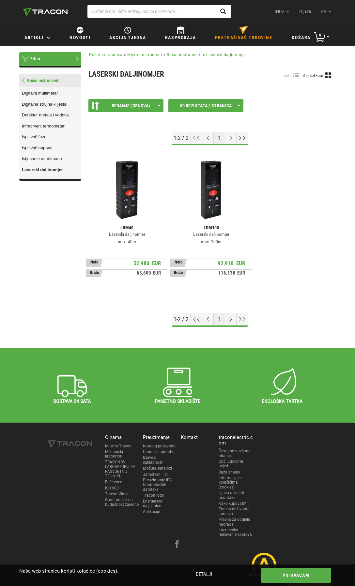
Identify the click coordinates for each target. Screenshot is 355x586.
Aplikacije (151, 511)
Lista (287, 75)
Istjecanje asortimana (42, 158)
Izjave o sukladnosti (153, 459)
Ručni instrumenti (184, 55)
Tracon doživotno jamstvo (234, 511)
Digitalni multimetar (40, 93)
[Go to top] (196, 138)
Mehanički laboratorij (114, 453)
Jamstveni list (155, 474)
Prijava (305, 11)
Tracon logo (153, 495)
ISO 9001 (113, 488)
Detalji (204, 574)
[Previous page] (208, 138)
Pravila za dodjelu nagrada (234, 521)
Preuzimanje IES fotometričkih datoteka (157, 485)
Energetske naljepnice (152, 503)
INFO (279, 11)
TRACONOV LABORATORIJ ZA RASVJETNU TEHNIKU (120, 469)
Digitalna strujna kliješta (44, 104)
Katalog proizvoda (159, 446)
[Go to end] (242, 138)
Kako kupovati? (232, 503)
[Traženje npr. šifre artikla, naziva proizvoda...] (159, 11)
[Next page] (231, 138)
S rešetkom (313, 75)
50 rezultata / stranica (210, 105)
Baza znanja (229, 472)
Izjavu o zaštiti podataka (231, 495)
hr (323, 11)
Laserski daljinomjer (42, 169)
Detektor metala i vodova (45, 115)
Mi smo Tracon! (118, 446)
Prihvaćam (296, 575)
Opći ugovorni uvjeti (231, 463)
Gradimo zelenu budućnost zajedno (122, 502)
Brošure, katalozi (157, 468)
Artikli (33, 37)
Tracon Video (117, 494)
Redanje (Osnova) (125, 106)
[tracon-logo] (45, 12)
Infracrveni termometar (43, 126)
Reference (113, 482)
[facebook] (177, 544)
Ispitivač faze (34, 136)
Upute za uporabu (159, 452)
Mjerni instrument (144, 55)
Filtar (35, 58)
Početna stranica (106, 55)
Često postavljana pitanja (235, 453)
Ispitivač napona (37, 147)
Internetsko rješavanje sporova (235, 532)
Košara (301, 37)
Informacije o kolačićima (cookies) (230, 482)
